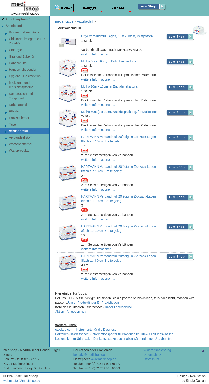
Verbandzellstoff (20, 137)
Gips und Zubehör (21, 56)
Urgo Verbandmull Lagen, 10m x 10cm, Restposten (117, 36)
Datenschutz (152, 354)
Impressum (151, 359)
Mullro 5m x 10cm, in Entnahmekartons (108, 61)
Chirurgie (15, 50)
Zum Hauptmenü (18, 19)
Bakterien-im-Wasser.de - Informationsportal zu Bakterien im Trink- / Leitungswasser (114, 334)
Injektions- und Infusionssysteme (21, 85)
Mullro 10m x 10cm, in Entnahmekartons (109, 86)
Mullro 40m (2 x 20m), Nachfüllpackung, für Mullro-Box (119, 112)
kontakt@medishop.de (89, 354)
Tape (12, 124)
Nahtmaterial (18, 105)
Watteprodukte (19, 150)
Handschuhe (18, 63)
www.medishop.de (103, 359)
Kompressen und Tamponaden (21, 96)
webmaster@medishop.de (21, 380)
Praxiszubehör (19, 118)
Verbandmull (18, 131)
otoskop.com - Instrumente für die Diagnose (86, 329)
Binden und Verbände (24, 32)
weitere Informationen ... (98, 54)
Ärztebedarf (14, 26)
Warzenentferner (20, 144)
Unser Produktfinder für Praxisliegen (93, 302)
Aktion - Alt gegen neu (70, 311)
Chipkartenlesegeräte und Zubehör (27, 41)
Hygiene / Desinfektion (25, 76)
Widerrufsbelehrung (157, 350)
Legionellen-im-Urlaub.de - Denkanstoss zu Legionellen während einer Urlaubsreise (113, 338)
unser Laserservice (118, 307)
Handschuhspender (22, 69)
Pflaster (14, 111)
